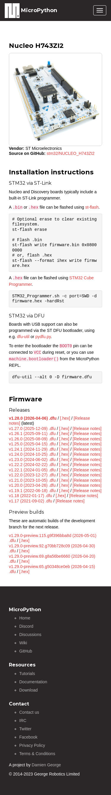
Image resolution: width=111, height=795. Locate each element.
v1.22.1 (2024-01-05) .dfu (32, 470)
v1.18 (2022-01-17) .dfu (30, 495)
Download (28, 690)
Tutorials (27, 673)
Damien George (46, 764)
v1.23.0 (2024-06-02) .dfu (32, 459)
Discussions (30, 634)
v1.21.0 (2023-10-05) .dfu (32, 480)
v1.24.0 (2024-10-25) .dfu (32, 454)
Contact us (29, 712)
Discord (26, 626)
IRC (22, 720)
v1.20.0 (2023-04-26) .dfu (32, 485)
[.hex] (65, 418)
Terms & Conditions (37, 753)
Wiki (23, 642)
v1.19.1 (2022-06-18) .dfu (32, 490)
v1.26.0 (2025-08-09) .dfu (32, 439)
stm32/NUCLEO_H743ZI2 (71, 153)
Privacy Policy (32, 745)
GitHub (25, 651)
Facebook (28, 737)
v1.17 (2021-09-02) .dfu (30, 501)
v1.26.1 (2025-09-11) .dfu (32, 433)
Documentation (33, 681)
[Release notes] (87, 428)
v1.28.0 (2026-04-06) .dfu (33, 418)
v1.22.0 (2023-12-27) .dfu (32, 475)
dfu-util (23, 336)
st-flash (92, 207)
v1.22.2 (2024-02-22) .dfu (32, 464)
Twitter (25, 728)
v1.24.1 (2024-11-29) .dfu (32, 449)
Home (24, 618)
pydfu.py (43, 336)
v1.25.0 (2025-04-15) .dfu (32, 444)
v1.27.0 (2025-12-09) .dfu (32, 428)
